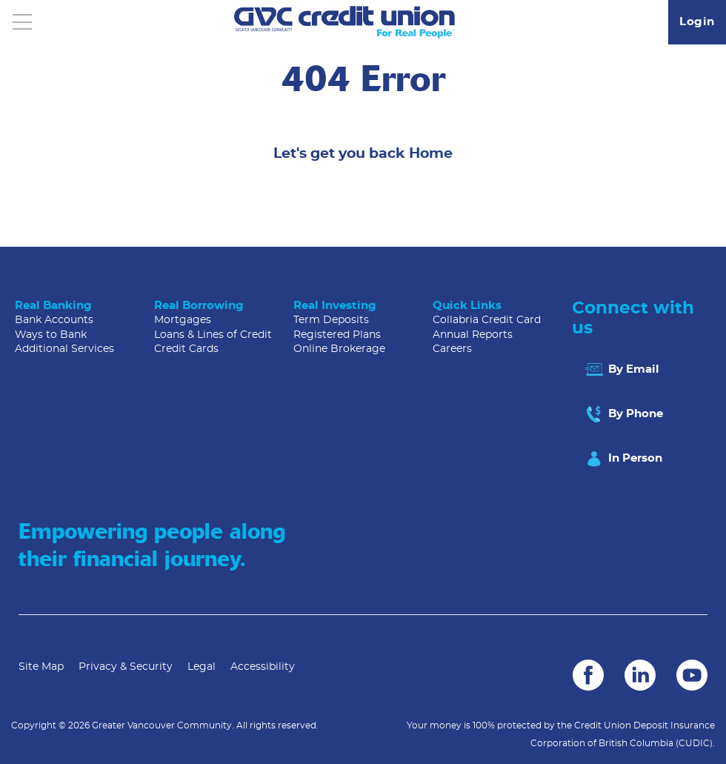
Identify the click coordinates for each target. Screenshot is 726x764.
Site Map (41, 667)
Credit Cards (186, 349)
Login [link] (697, 21)
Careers (452, 349)
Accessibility (262, 667)
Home (431, 154)
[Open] (22, 22)
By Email (621, 370)
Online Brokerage (339, 349)
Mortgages (182, 320)
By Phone (623, 414)
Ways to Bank (51, 335)
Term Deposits (331, 320)
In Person (622, 459)
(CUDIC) (694, 743)
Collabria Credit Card (487, 320)
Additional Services (64, 349)
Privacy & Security (126, 667)
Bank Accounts (54, 320)
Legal (201, 667)
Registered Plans (337, 335)
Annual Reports (473, 335)
